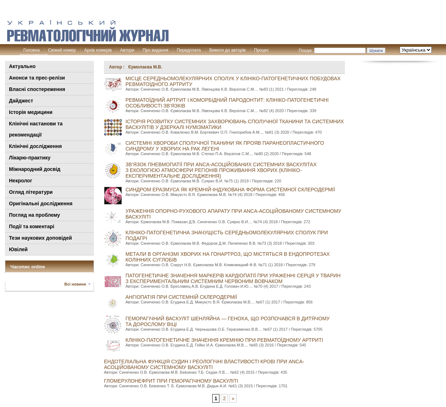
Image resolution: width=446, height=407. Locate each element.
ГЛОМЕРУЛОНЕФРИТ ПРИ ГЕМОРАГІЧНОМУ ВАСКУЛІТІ (171, 381)
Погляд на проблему (34, 215)
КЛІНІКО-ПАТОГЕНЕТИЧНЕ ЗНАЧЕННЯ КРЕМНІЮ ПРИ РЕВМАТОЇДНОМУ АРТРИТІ (224, 340)
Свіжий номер (62, 50)
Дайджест (21, 101)
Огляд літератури (31, 192)
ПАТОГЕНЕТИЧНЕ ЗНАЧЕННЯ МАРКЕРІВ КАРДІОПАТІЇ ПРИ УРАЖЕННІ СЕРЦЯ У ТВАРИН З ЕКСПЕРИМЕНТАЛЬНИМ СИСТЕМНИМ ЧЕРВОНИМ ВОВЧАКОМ (233, 278)
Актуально (22, 66)
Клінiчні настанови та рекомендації (35, 129)
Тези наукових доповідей (40, 238)
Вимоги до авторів (227, 50)
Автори (127, 50)
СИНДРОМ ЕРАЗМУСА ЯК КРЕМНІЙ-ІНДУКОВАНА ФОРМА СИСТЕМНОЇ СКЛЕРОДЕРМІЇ (230, 189)
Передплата (189, 50)
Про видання (156, 50)
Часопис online (27, 266)
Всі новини (75, 284)
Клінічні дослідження (35, 146)
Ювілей (18, 249)
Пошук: (306, 50)
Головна (31, 50)
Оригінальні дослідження (40, 203)
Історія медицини (30, 112)
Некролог (20, 180)
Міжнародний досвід (35, 169)
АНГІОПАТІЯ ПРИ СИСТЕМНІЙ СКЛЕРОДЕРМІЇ (181, 297)
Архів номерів (98, 50)
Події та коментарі (31, 226)
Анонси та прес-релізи (37, 78)
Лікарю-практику (30, 158)
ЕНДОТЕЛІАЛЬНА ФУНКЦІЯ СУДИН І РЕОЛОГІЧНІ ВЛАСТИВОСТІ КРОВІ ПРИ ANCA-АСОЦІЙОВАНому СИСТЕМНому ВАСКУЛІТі (204, 364)
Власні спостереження (37, 89)
